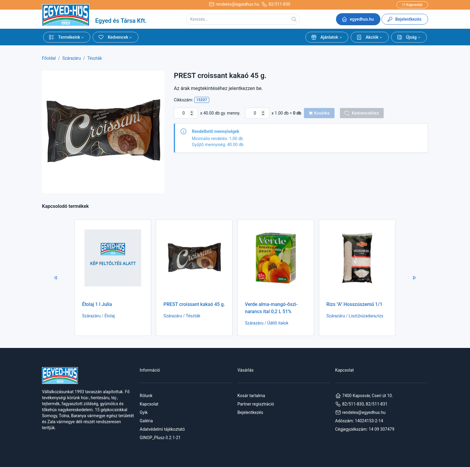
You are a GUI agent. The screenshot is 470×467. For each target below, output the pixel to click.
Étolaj (109, 315)
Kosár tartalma (251, 395)
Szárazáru (71, 58)
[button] (66, 37)
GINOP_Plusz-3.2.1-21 (160, 437)
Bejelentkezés (250, 412)
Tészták (94, 58)
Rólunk (146, 395)
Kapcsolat (149, 404)
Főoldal (49, 58)
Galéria (146, 420)
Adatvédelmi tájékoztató (162, 429)
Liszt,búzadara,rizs (366, 315)
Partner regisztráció (255, 404)
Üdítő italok (277, 323)
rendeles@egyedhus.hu (360, 412)
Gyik (144, 412)
